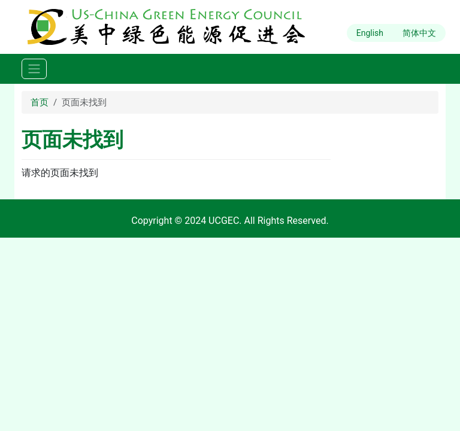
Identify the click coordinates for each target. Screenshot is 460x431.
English (369, 33)
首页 (40, 102)
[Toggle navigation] (34, 69)
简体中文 (419, 33)
